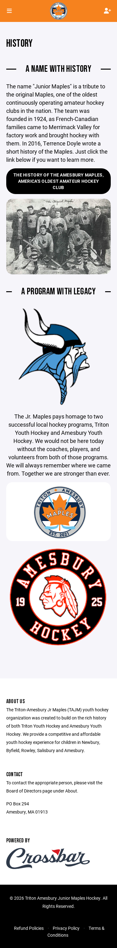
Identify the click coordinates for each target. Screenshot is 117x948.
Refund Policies (29, 928)
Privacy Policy (66, 928)
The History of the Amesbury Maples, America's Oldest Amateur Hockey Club (58, 181)
